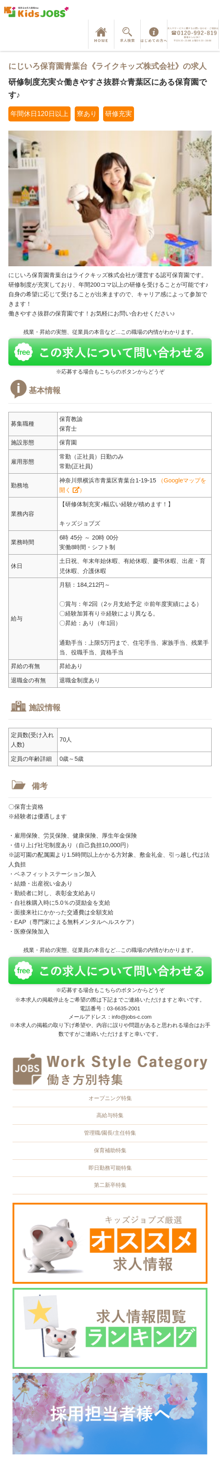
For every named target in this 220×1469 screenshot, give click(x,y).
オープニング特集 (110, 1098)
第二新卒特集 (110, 1185)
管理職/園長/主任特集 (110, 1133)
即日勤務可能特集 (110, 1168)
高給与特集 (110, 1115)
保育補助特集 (110, 1150)
